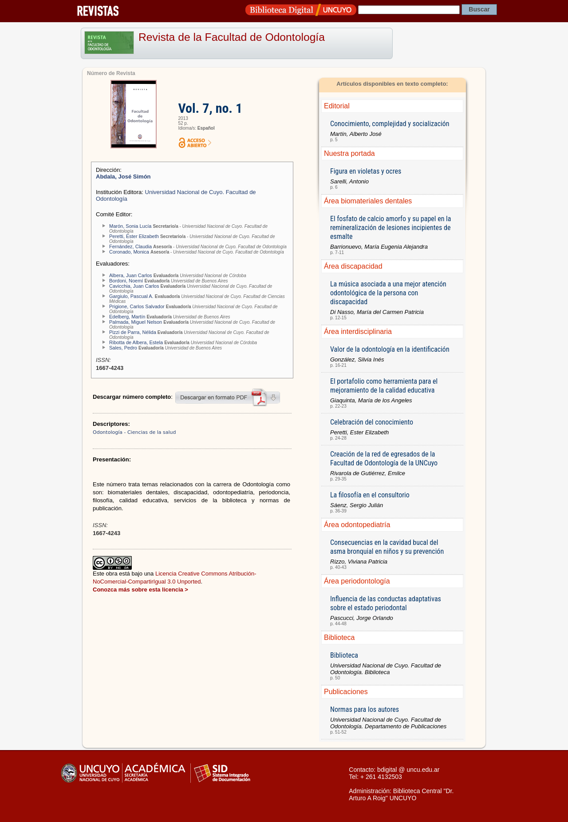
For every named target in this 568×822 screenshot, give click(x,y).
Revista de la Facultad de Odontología (231, 37)
